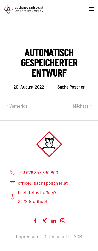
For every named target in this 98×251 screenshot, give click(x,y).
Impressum (27, 236)
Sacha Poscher (71, 87)
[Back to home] (23, 9)
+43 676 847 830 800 (34, 172)
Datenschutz (56, 236)
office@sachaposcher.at (39, 183)
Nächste (82, 106)
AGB (77, 236)
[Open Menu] (91, 9)
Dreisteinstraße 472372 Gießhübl (33, 197)
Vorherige (17, 106)
